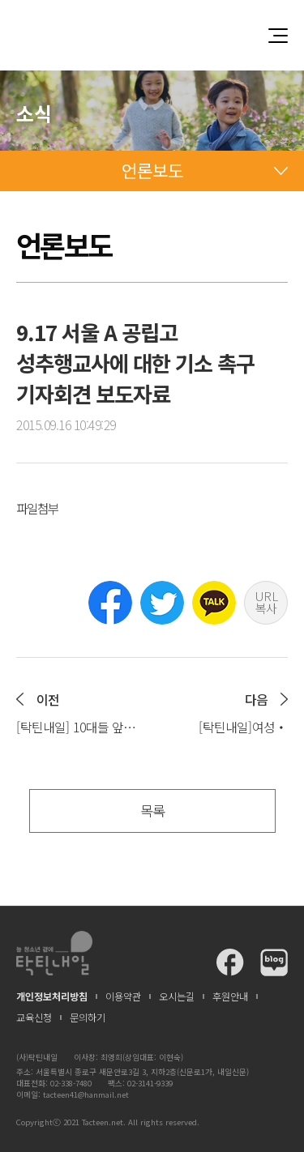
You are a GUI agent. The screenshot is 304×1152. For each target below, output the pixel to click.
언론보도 (152, 170)
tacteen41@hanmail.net (86, 1094)
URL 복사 (266, 602)
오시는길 (177, 996)
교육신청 (34, 1017)
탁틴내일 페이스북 (230, 962)
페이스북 (110, 603)
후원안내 (230, 996)
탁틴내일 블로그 (274, 962)
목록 (152, 810)
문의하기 (87, 1017)
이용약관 (123, 996)
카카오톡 (214, 603)
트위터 (162, 603)
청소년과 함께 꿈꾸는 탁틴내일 (152, 35)
